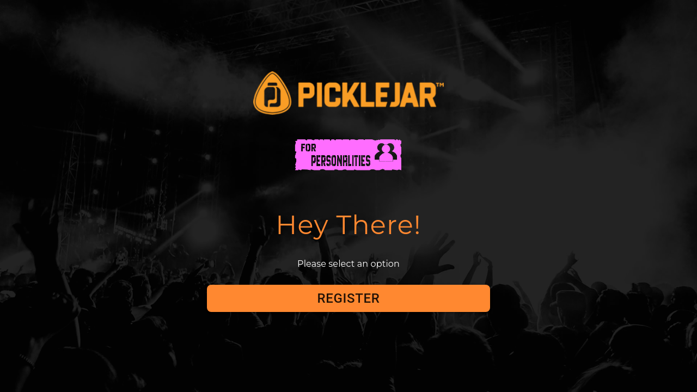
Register (348, 298)
